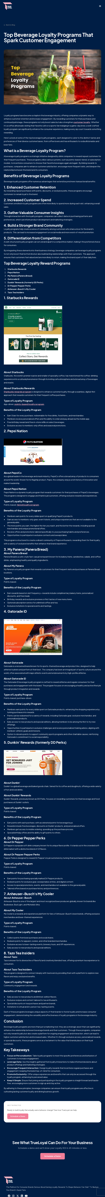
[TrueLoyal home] (12, 1180)
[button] (100, 6)
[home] (10, 6)
